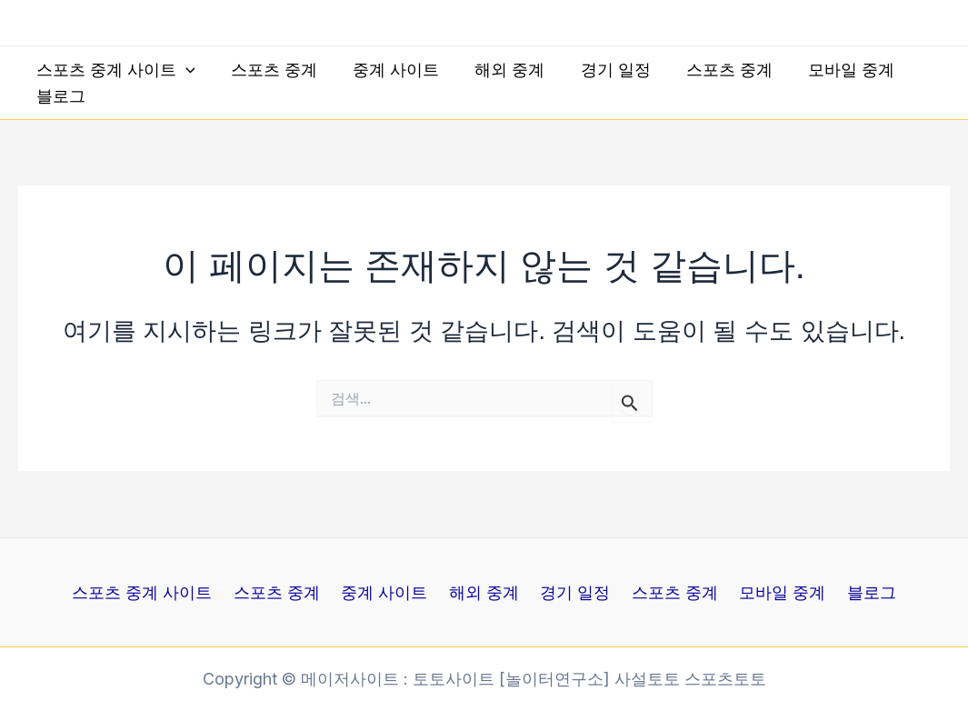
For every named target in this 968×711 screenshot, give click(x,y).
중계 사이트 (388, 69)
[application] (184, 70)
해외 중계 (499, 69)
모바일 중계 (832, 69)
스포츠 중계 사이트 (114, 70)
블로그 (59, 95)
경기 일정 (602, 69)
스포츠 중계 (269, 69)
